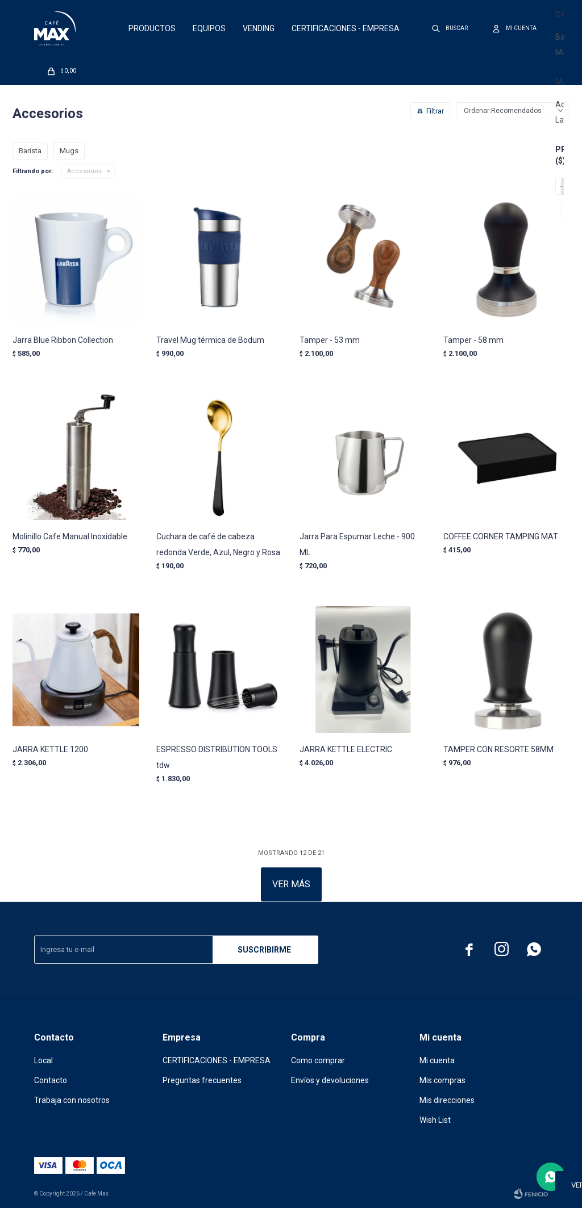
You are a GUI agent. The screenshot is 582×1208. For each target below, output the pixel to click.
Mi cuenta (437, 1060)
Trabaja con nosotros (72, 1100)
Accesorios (84, 171)
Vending (259, 28)
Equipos (209, 28)
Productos (152, 28)
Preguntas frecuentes (202, 1080)
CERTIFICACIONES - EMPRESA (346, 28)
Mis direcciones (447, 1100)
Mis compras (442, 1080)
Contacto (50, 1080)
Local (43, 1060)
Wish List (435, 1120)
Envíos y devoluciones (330, 1080)
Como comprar (318, 1060)
